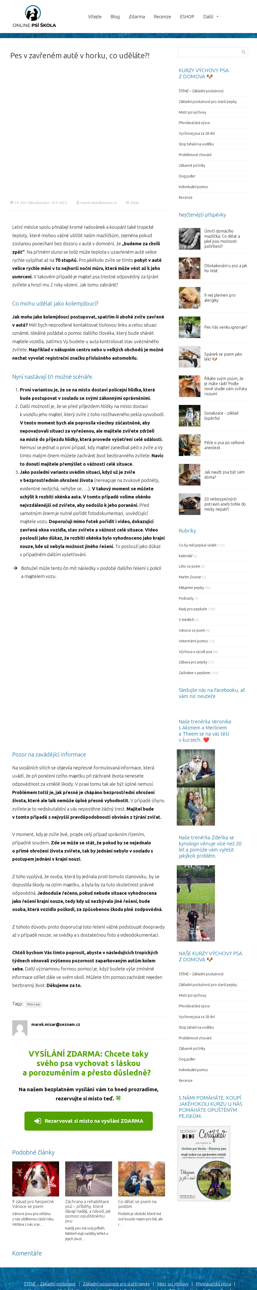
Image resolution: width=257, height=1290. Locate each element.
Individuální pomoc (193, 187)
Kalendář (186, 556)
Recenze (162, 16)
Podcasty (186, 598)
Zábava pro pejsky (193, 662)
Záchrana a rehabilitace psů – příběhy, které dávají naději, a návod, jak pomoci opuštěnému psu (88, 1174)
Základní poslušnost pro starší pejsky (208, 102)
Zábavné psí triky (192, 165)
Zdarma (137, 16)
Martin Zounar (190, 577)
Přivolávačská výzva (194, 123)
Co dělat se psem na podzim (137, 1167)
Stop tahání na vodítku (196, 144)
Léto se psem (189, 566)
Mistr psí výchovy (192, 112)
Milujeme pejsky (191, 588)
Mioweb (151, 1278)
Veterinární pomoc (193, 641)
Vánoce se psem (192, 630)
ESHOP (187, 16)
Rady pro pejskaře (193, 609)
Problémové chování (195, 155)
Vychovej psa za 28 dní (197, 133)
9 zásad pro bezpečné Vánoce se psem (33, 1167)
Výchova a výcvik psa (195, 652)
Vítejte (95, 16)
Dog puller (187, 176)
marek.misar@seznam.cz (96, 202)
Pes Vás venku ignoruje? (225, 327)
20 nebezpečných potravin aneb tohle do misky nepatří (225, 504)
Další (208, 16)
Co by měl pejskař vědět (198, 545)
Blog (115, 16)
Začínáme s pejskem (194, 673)
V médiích (186, 620)
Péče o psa (33, 966)
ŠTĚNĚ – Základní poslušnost (201, 91)
